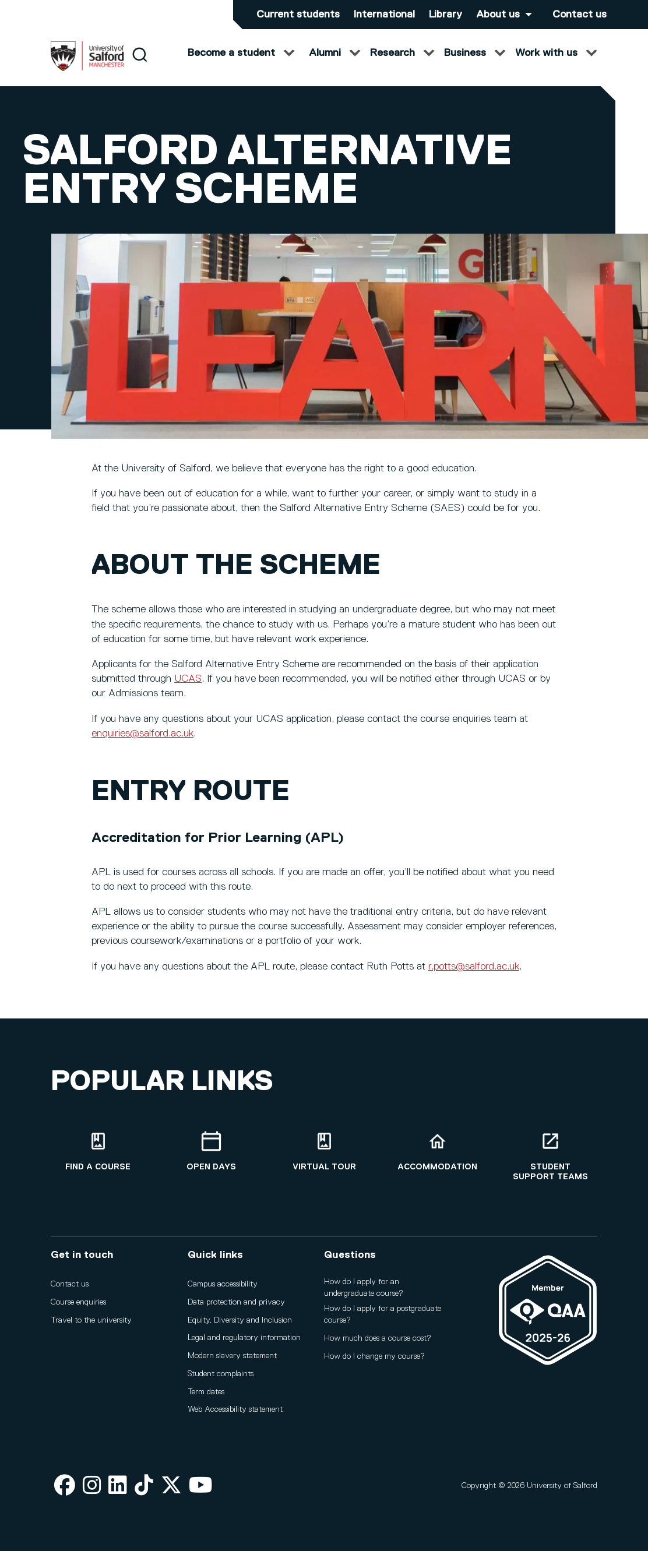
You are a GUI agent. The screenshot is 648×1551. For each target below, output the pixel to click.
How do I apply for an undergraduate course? (363, 1293)
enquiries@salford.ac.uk (142, 744)
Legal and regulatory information (244, 1343)
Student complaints (220, 1379)
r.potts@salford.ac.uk (473, 977)
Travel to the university (91, 1325)
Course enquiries (78, 1307)
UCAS (188, 690)
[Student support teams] (550, 1162)
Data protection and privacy (236, 1307)
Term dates (206, 1397)
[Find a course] (98, 1157)
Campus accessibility (223, 1289)
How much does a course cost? (377, 1343)
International (384, 14)
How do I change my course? (374, 1362)
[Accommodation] (437, 1157)
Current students (298, 14)
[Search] (139, 65)
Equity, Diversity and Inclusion (240, 1325)
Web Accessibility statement (235, 1415)
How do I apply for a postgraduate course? (382, 1320)
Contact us (579, 14)
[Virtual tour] (324, 1157)
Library (445, 14)
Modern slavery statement (232, 1361)
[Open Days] (211, 1157)
